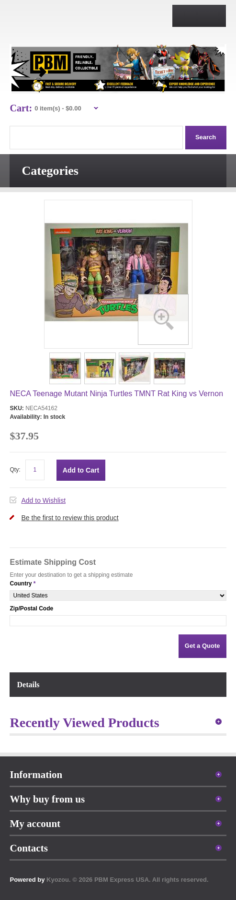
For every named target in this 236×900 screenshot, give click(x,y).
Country (21, 583)
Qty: (15, 469)
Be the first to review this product (69, 518)
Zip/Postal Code (31, 608)
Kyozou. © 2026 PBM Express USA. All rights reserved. (127, 879)
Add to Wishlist (43, 500)
